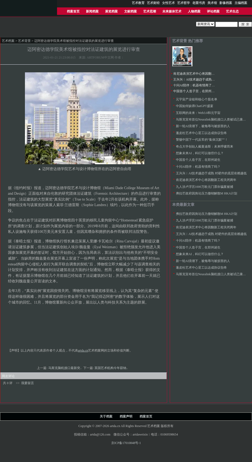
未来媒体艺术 (171, 11)
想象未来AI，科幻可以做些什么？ (200, 153)
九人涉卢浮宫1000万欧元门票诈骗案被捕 (204, 187)
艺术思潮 (149, 11)
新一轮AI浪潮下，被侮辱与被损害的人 (203, 126)
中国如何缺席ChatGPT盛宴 (194, 106)
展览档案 (111, 11)
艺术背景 (24, 41)
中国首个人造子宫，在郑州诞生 (195, 91)
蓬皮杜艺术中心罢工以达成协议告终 (201, 133)
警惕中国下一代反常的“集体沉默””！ (202, 139)
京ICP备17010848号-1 (126, 443)
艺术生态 (232, 11)
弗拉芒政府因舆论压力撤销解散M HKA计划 (206, 193)
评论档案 (213, 11)
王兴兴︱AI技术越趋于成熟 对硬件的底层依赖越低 (208, 79)
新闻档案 (92, 11)
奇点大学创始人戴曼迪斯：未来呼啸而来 (204, 146)
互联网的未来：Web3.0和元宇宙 (198, 113)
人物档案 (194, 11)
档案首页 (73, 11)
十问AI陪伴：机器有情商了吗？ (195, 85)
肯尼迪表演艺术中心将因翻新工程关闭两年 (203, 73)
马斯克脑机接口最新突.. (65, 368)
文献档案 (130, 11)
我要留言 (27, 383)
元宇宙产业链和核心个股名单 (196, 99)
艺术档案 (8, 41)
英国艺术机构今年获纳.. (111, 368)
